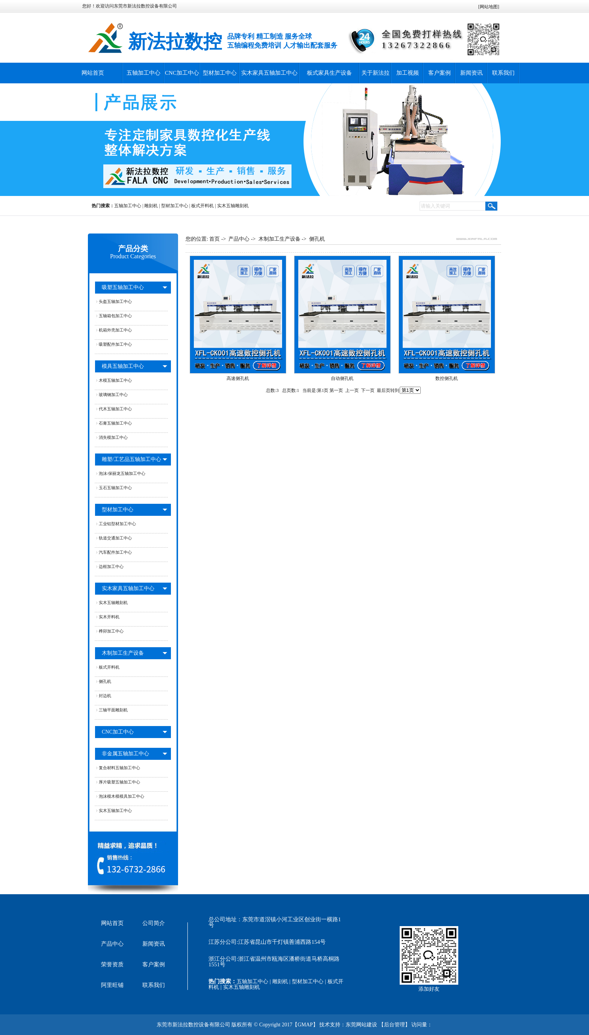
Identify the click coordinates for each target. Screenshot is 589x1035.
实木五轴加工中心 (115, 810)
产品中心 (238, 239)
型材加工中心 (220, 73)
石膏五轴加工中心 (115, 423)
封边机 (105, 695)
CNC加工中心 (182, 73)
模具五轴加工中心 (123, 366)
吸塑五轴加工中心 (123, 287)
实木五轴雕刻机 (233, 205)
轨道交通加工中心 (115, 538)
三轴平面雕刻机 (113, 710)
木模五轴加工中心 (115, 380)
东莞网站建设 (361, 1024)
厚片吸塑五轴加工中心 (119, 782)
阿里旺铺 (112, 985)
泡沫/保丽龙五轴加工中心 (122, 473)
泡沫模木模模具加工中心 (121, 796)
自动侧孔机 (342, 378)
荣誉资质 (112, 964)
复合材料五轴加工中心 (119, 767)
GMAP (305, 1024)
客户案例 (439, 73)
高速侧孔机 (238, 378)
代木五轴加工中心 (115, 409)
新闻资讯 (471, 73)
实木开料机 (109, 617)
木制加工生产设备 (123, 653)
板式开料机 (202, 205)
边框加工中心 (111, 566)
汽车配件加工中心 (115, 552)
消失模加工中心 (113, 437)
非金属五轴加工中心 (125, 753)
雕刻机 (151, 205)
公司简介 (153, 923)
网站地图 (489, 6)
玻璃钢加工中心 (113, 394)
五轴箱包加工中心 (115, 315)
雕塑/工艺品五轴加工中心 (131, 459)
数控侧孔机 (446, 378)
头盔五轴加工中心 (115, 301)
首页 (214, 239)
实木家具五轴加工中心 (269, 73)
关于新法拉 (375, 73)
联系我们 (503, 73)
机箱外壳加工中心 (115, 330)
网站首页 (93, 73)
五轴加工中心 (143, 73)
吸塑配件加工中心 (115, 344)
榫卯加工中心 (111, 631)
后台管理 (394, 1024)
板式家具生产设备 (329, 73)
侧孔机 (105, 681)
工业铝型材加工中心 (117, 523)
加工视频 (407, 73)
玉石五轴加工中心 (115, 487)
